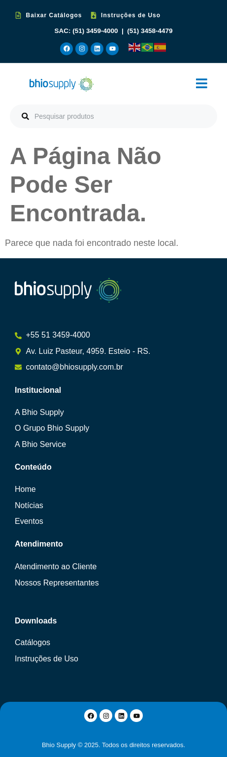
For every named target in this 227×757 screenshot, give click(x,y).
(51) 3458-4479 (149, 30)
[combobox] (113, 116)
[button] (201, 84)
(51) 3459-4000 (96, 30)
